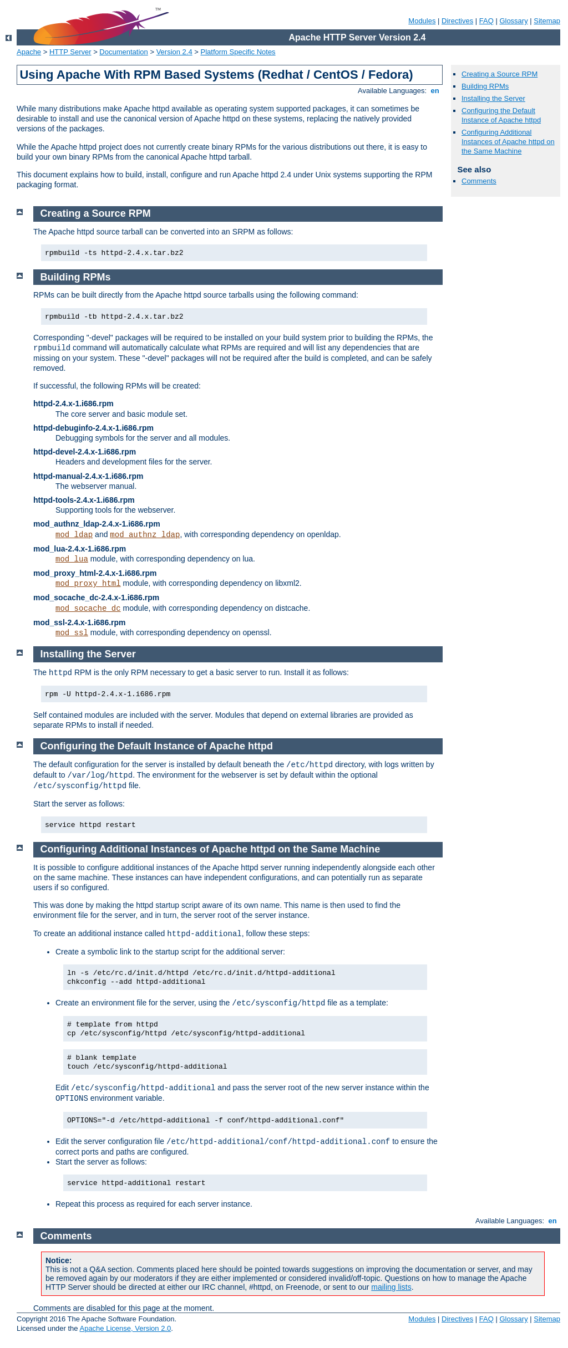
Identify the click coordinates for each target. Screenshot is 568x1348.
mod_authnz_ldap (145, 534)
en (435, 90)
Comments (479, 181)
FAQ (486, 21)
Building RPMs (485, 86)
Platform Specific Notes (238, 52)
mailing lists (391, 1287)
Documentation (123, 52)
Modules (421, 21)
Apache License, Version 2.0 (125, 1328)
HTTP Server (70, 52)
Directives (457, 21)
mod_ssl (71, 633)
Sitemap (547, 21)
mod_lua (71, 559)
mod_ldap (74, 534)
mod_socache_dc (88, 608)
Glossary (513, 21)
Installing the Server (493, 98)
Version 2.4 (174, 52)
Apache (29, 52)
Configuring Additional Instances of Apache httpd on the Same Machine (508, 141)
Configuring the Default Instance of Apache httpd (501, 115)
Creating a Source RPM (499, 74)
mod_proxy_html (88, 583)
